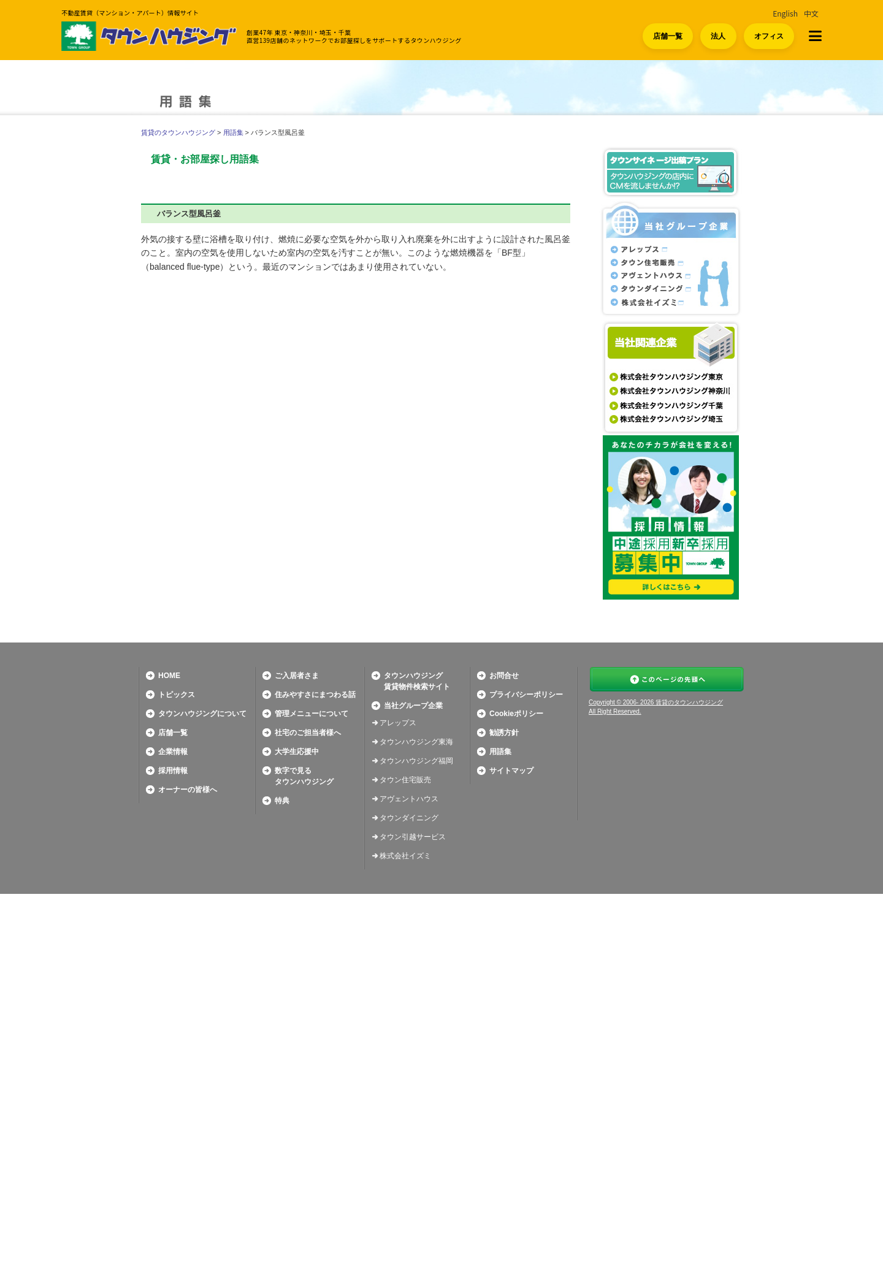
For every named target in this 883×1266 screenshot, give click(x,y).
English (785, 13)
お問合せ (504, 1047)
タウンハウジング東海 (416, 1114)
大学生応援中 (297, 1123)
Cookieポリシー (516, 1085)
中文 (811, 13)
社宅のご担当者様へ (308, 1104)
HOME (169, 1047)
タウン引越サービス (413, 1209)
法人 (718, 36)
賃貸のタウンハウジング (178, 132)
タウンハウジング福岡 (416, 1133)
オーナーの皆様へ (187, 1161)
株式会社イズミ (405, 1228)
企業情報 (173, 1123)
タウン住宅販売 (405, 1152)
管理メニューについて (311, 1085)
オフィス (769, 36)
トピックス (176, 1066)
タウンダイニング (409, 1190)
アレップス (398, 1095)
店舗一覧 (667, 36)
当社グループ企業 (413, 1077)
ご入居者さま (297, 1047)
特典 (282, 1173)
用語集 (233, 132)
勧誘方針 (504, 1104)
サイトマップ (511, 1142)
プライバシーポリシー (526, 1066)
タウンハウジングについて (202, 1085)
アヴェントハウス (409, 1171)
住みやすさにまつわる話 (315, 1066)
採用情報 (173, 1142)
